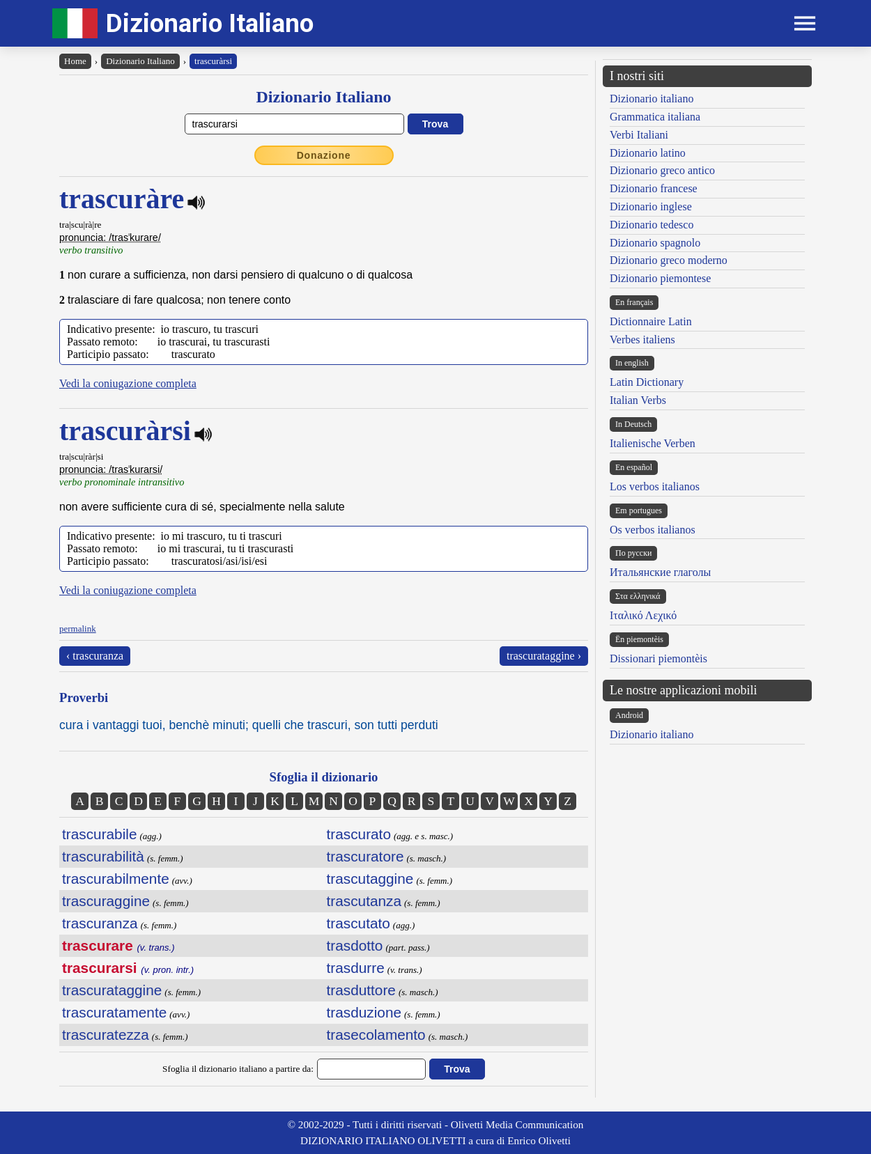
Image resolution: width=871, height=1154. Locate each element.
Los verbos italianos (655, 486)
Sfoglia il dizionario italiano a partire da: (238, 1068)
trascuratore (365, 856)
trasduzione (364, 1012)
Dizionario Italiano (210, 23)
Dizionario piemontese (660, 278)
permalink (77, 628)
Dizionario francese (653, 188)
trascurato (359, 834)
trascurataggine (112, 990)
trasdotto (355, 945)
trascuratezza (105, 1035)
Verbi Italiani (639, 135)
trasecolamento (376, 1035)
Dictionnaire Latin (651, 321)
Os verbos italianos (652, 530)
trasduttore (361, 990)
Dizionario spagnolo (655, 243)
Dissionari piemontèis (658, 658)
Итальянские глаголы (660, 572)
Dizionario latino (648, 153)
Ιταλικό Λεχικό (643, 615)
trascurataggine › (544, 656)
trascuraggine (106, 901)
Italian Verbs (638, 400)
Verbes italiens (642, 339)
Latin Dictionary (647, 382)
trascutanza (364, 901)
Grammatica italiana (655, 117)
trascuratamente (114, 1012)
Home (75, 61)
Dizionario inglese (651, 206)
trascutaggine (370, 879)
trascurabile (99, 834)
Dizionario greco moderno (668, 260)
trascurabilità (103, 856)
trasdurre (356, 968)
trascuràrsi (213, 61)
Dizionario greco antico (662, 170)
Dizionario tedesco (651, 225)
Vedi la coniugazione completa (127, 383)
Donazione (324, 155)
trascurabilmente (115, 879)
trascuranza (100, 923)
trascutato (358, 923)
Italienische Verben (652, 443)
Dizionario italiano (651, 98)
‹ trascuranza (94, 656)
